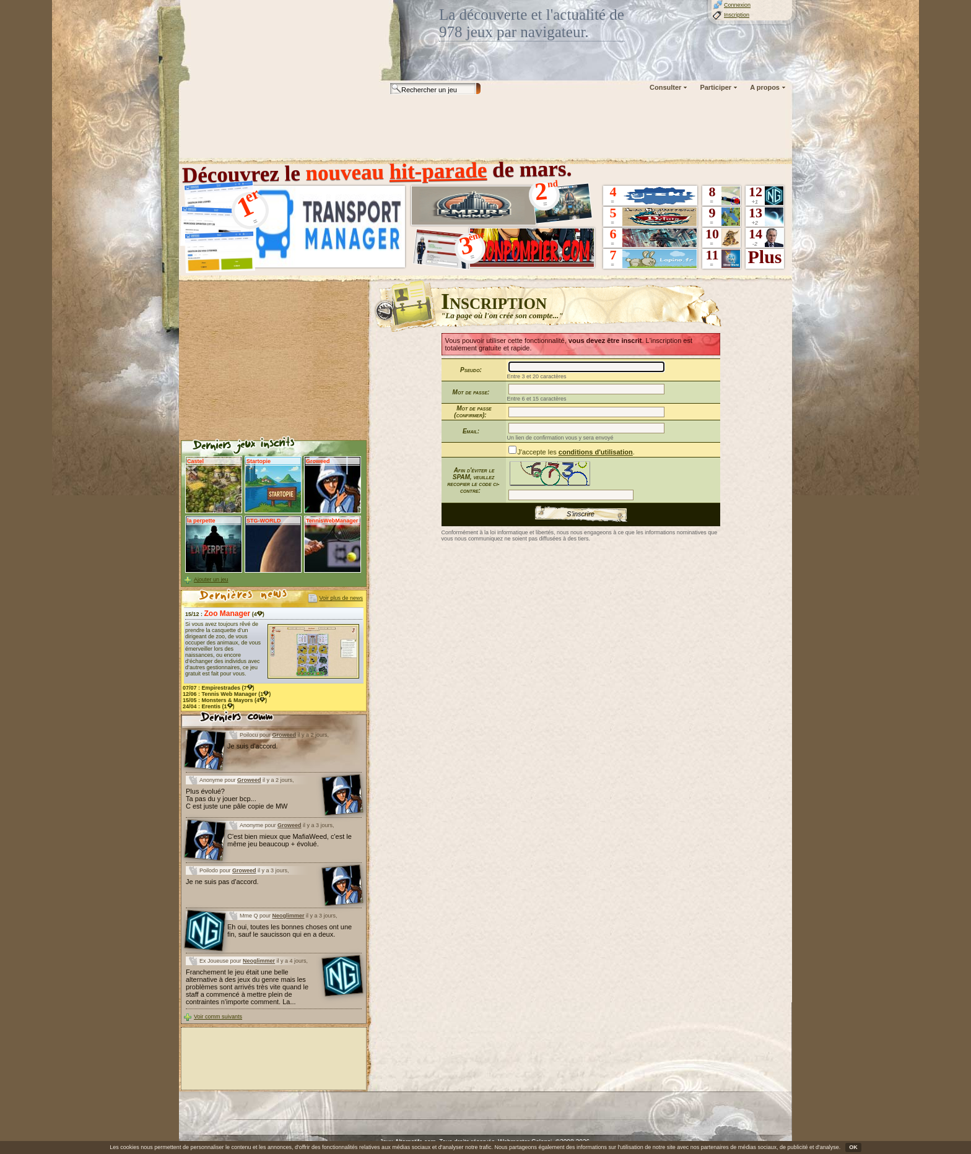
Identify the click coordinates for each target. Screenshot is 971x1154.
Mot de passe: (471, 392)
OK (853, 1147)
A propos (765, 87)
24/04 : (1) (209, 706)
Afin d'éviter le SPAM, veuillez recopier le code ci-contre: (473, 480)
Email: (471, 431)
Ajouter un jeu (211, 579)
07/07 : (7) (219, 688)
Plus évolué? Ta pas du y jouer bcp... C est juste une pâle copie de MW (236, 798)
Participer (715, 87)
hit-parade (438, 171)
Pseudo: (471, 370)
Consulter (665, 87)
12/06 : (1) (227, 694)
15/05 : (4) (225, 700)
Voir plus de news (341, 598)
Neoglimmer (288, 916)
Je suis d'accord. (252, 746)
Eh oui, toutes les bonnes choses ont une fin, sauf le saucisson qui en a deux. (289, 930)
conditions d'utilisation (596, 452)
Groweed (284, 735)
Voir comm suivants (218, 1016)
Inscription (736, 15)
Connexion (737, 5)
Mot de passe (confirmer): (472, 412)
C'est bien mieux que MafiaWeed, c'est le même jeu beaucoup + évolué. (289, 840)
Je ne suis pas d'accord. (222, 881)
